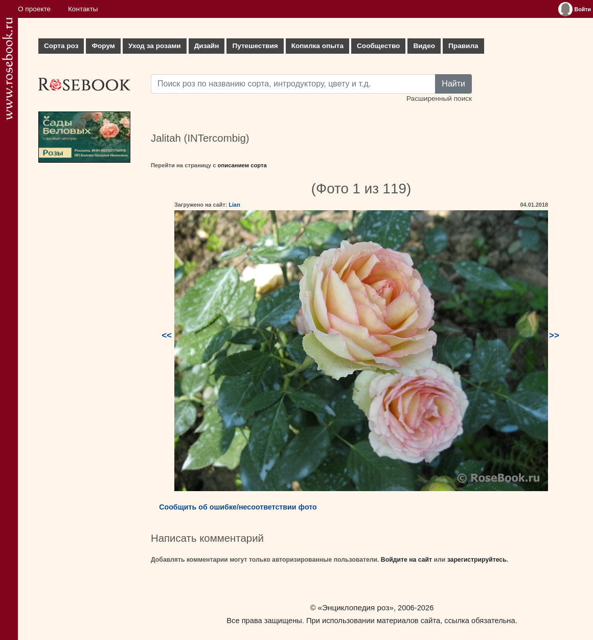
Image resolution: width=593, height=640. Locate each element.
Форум (103, 46)
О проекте (34, 9)
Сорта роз (61, 46)
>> (554, 335)
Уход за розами (154, 46)
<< (167, 335)
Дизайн (206, 46)
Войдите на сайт (406, 559)
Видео (424, 46)
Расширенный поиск (439, 98)
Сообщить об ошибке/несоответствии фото (238, 507)
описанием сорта (242, 165)
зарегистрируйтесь (477, 559)
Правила (463, 46)
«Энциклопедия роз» (356, 607)
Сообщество (378, 46)
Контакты (83, 9)
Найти (453, 83)
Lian (234, 205)
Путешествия (255, 46)
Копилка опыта (317, 46)
